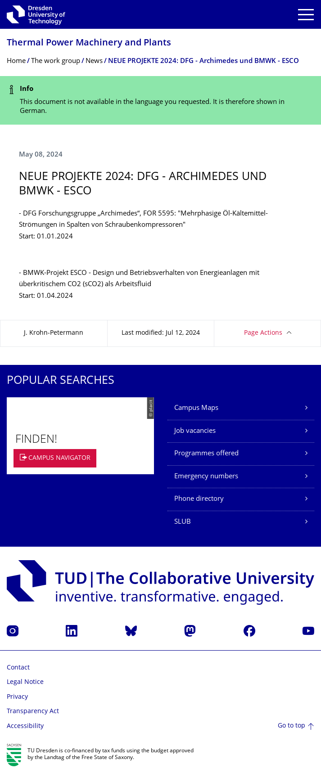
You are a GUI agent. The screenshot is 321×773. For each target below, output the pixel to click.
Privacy (17, 697)
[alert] (160, 100)
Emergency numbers (206, 476)
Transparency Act (33, 712)
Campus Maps (196, 408)
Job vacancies (195, 431)
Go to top (291, 726)
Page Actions (263, 333)
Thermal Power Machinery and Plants (89, 43)
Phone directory (199, 499)
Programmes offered (206, 453)
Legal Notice (25, 682)
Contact (18, 668)
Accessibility (25, 726)
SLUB (182, 522)
